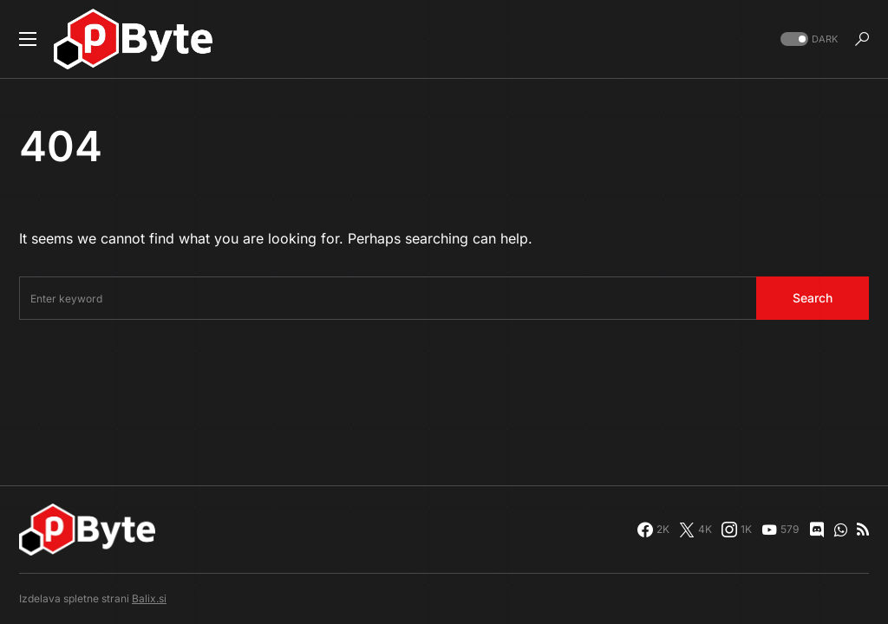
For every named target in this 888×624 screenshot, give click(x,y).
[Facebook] (653, 529)
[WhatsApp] (840, 529)
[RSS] (863, 529)
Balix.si (149, 598)
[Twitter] (695, 529)
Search (812, 297)
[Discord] (817, 529)
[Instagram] (737, 529)
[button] (27, 39)
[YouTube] (780, 529)
